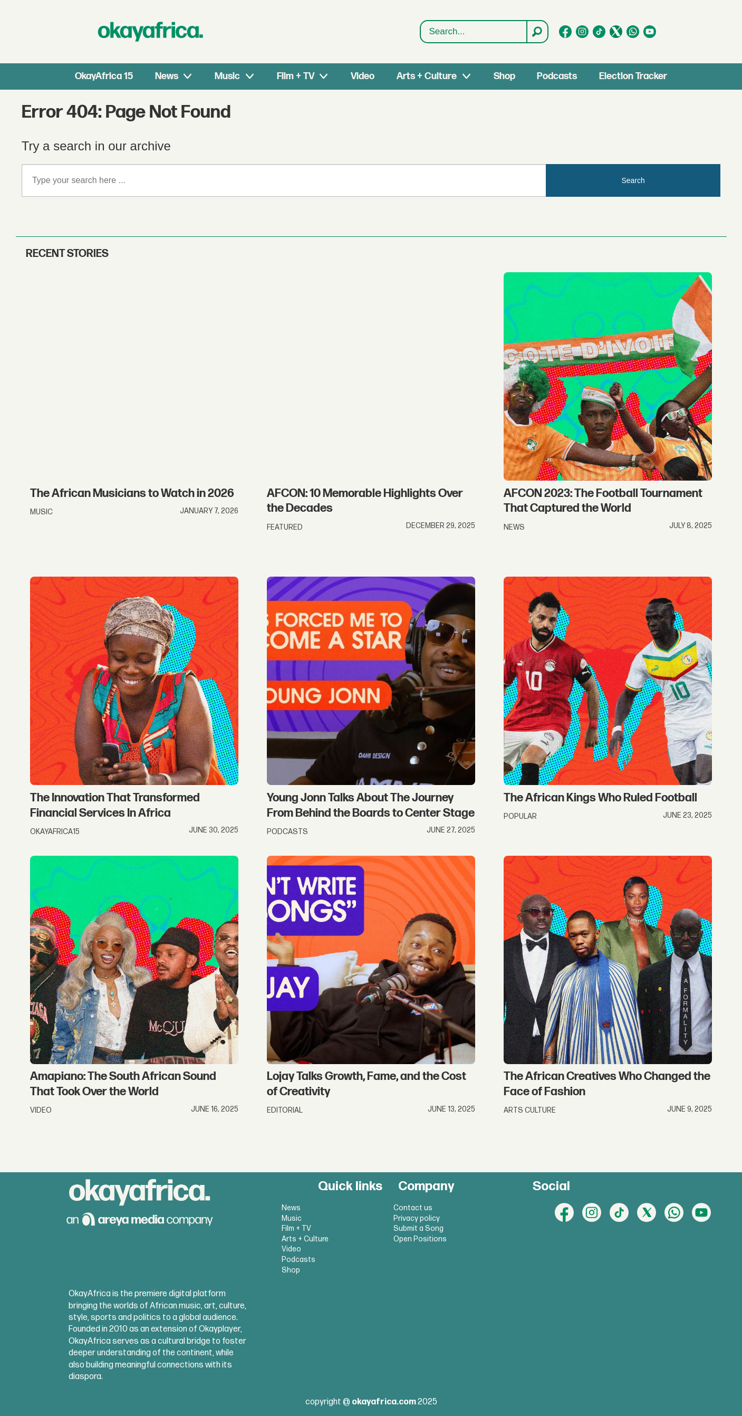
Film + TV (295, 76)
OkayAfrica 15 (104, 76)
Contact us (412, 1207)
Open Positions (420, 1239)
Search (632, 180)
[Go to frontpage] (151, 31)
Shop (504, 76)
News (166, 76)
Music (227, 76)
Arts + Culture (427, 76)
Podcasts (557, 76)
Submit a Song (418, 1228)
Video (362, 76)
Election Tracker (633, 76)
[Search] (536, 31)
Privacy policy (416, 1218)
